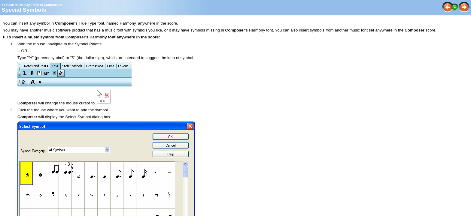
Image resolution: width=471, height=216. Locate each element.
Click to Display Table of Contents (32, 5)
